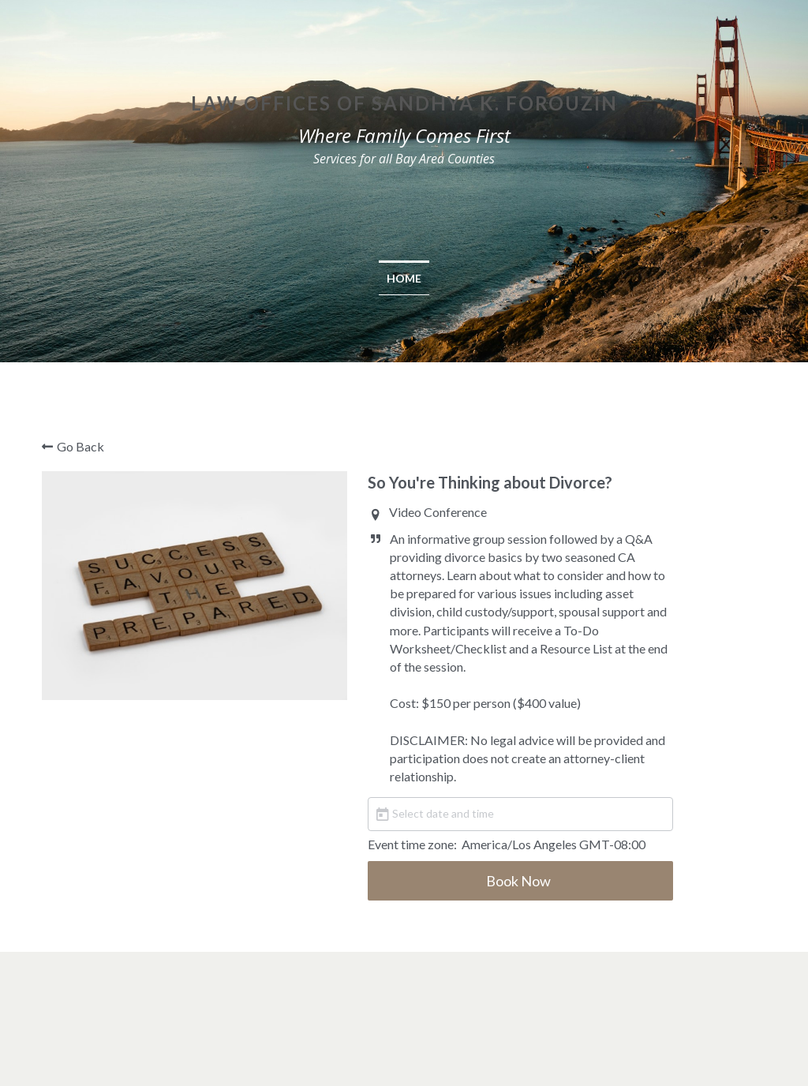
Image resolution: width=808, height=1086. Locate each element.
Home (404, 278)
